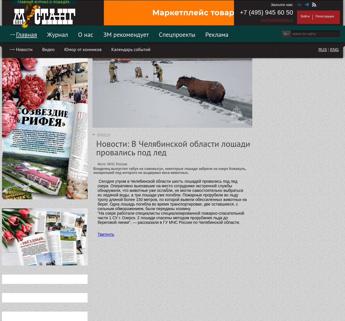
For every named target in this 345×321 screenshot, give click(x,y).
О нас (85, 34)
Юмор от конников (83, 49)
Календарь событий (130, 49)
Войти (305, 16)
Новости (24, 49)
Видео (48, 49)
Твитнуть (106, 234)
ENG (334, 49)
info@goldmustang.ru (277, 20)
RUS (322, 49)
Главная (26, 34)
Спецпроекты (177, 34)
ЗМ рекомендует (126, 34)
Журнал (57, 34)
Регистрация (325, 16)
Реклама (217, 34)
